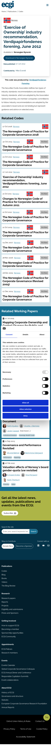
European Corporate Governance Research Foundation (24, 705)
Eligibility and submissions (12, 611)
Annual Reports (8, 709)
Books (4, 580)
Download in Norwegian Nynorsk (19, 58)
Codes (20, 11)
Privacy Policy (9, 731)
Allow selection (25, 409)
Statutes (5, 701)
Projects (5, 607)
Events (4, 662)
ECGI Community (9, 638)
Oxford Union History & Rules (18, 723)
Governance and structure (12, 698)
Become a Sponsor (24, 547)
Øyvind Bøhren (13, 454)
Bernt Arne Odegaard (34, 454)
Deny (25, 416)
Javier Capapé (13, 432)
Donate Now (8, 547)
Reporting (17, 458)
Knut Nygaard (31, 476)
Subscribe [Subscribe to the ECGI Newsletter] (10, 514)
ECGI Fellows (7, 650)
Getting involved (9, 622)
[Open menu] (47, 5)
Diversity (6, 485)
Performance (7, 458)
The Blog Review (8, 587)
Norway (14, 20)
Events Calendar (8, 667)
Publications (12, 11)
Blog (3, 576)
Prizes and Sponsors (10, 614)
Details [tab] (25, 334)
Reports (5, 603)
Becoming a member (10, 630)
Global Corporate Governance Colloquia (18, 670)
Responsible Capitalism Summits (15, 678)
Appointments (8, 646)
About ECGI (6, 689)
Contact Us (40, 723)
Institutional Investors (10, 436)
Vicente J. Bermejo (31, 427)
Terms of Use (25, 731)
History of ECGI (8, 694)
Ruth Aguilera (12, 427)
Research (6, 595)
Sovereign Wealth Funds (26, 436)
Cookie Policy (41, 731)
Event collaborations (10, 682)
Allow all (25, 403)
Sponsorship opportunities (12, 634)
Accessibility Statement (25, 738)
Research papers (8, 599)
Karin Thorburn (13, 481)
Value (13, 485)
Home (4, 11)
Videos (4, 583)
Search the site (8, 528)
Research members (10, 654)
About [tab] (41, 334)
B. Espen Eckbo (13, 476)
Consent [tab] (9, 334)
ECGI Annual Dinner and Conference (16, 674)
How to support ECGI (10, 627)
